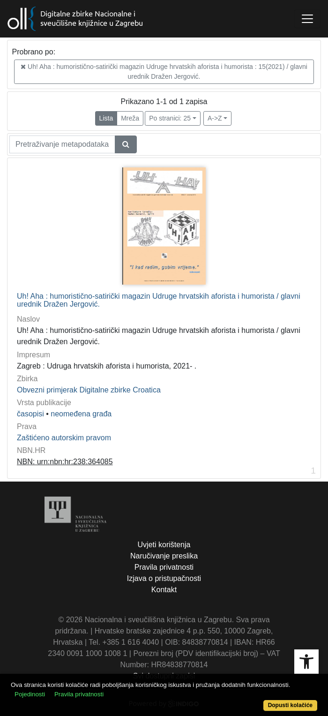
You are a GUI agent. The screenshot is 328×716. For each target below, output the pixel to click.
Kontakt (164, 590)
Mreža (130, 118)
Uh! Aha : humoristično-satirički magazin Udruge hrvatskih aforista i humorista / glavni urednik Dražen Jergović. (158, 300)
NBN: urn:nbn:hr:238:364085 (65, 462)
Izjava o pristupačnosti (164, 578)
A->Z (215, 118)
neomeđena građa (81, 414)
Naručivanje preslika (164, 556)
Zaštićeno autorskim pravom (64, 438)
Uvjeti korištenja (164, 545)
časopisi (30, 414)
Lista (106, 118)
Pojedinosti (30, 694)
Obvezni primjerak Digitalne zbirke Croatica (89, 390)
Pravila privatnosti (164, 567)
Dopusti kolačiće (290, 705)
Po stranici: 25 (170, 118)
